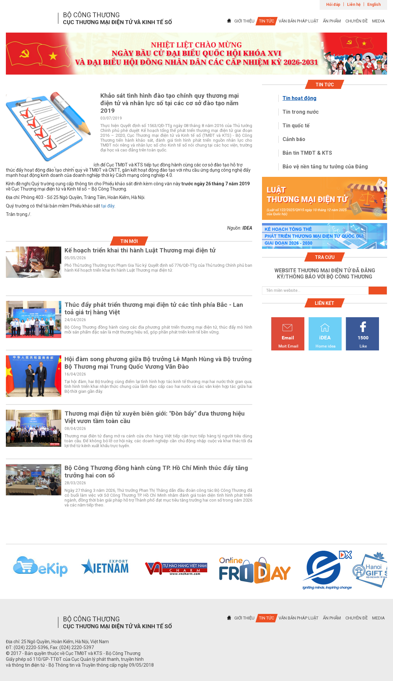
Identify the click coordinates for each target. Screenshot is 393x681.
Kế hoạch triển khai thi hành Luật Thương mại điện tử (140, 250)
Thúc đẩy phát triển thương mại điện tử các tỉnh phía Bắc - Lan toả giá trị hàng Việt (154, 308)
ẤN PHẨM (332, 21)
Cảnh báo (294, 139)
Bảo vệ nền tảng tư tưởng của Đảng (325, 166)
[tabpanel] (196, 54)
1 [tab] (196, 68)
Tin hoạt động (299, 98)
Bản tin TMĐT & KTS (307, 153)
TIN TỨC (266, 21)
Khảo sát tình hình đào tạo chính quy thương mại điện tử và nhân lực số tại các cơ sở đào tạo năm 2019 (169, 103)
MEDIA (378, 21)
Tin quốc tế (296, 125)
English (374, 4)
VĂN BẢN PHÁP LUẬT (298, 21)
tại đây (107, 205)
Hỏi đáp (333, 4)
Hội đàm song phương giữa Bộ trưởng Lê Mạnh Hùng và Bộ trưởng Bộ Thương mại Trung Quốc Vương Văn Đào (158, 362)
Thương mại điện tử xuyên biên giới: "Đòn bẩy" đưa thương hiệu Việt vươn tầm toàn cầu (155, 417)
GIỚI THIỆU (244, 21)
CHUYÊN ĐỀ (356, 21)
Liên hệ (353, 4)
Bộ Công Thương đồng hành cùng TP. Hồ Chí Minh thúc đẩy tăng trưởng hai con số (156, 471)
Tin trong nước (301, 112)
